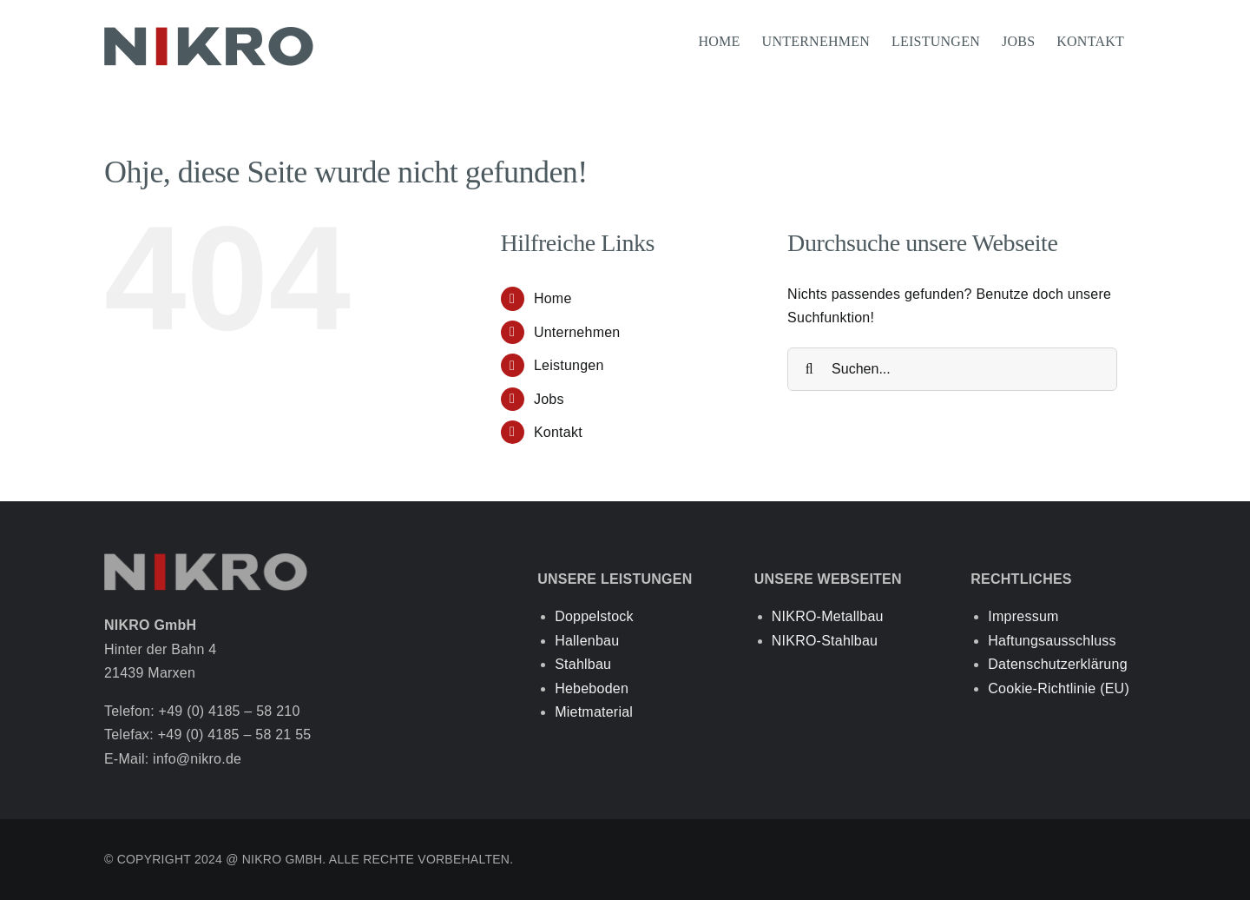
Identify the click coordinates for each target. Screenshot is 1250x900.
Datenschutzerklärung (1057, 664)
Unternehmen (577, 332)
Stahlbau (583, 664)
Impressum (1023, 616)
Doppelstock (594, 616)
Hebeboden (591, 688)
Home (553, 298)
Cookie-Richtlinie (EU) (1058, 688)
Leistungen (569, 365)
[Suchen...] (952, 369)
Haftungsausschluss (1052, 640)
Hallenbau (587, 640)
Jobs (549, 399)
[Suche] (809, 369)
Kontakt (558, 432)
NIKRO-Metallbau (828, 616)
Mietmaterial (594, 712)
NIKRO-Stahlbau (825, 640)
